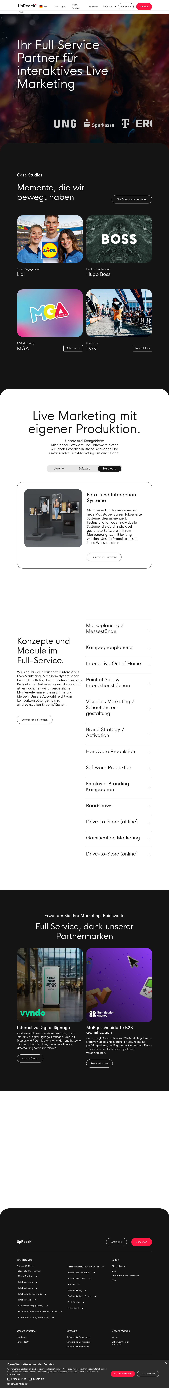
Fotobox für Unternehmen (29, 1271)
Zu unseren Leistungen (35, 722)
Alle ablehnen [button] (148, 1374)
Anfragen (126, 6)
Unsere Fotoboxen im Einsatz (125, 1276)
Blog (114, 1271)
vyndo (115, 1337)
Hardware (93, 6)
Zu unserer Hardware (104, 557)
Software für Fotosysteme (78, 1337)
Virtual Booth (23, 1342)
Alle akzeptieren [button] (123, 1374)
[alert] (84, 1374)
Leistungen (60, 6)
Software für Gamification (79, 1342)
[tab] (59, 469)
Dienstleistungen (119, 1266)
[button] (43, 6)
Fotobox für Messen (26, 1266)
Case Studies (76, 6)
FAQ (114, 1280)
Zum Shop (144, 6)
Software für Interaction (78, 1347)
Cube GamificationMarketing (120, 1343)
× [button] (166, 1363)
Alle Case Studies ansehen (132, 199)
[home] (27, 6)
